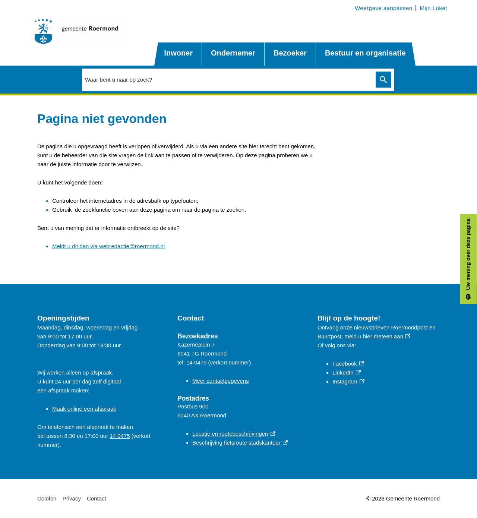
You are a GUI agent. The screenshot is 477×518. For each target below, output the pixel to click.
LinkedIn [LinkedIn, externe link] (346, 372)
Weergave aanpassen (384, 8)
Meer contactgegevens (220, 381)
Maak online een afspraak (84, 408)
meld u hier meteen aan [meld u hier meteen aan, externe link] (377, 336)
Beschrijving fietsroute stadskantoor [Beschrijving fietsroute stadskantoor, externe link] (240, 442)
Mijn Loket (433, 8)
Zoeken (383, 80)
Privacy (72, 498)
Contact (96, 498)
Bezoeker (290, 53)
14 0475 (120, 436)
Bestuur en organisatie (365, 53)
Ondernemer (233, 53)
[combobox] (227, 79)
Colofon (47, 498)
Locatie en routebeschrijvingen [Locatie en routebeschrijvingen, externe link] (233, 433)
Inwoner (178, 53)
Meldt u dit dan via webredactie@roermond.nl (108, 246)
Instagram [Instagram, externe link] (348, 381)
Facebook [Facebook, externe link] (348, 363)
